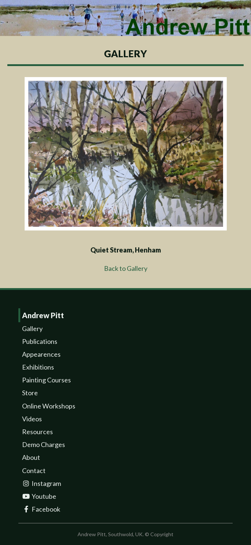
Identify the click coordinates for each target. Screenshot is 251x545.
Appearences (41, 354)
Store (30, 393)
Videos (32, 419)
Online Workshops (48, 406)
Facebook (41, 509)
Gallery (32, 328)
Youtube (39, 496)
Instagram (41, 483)
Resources (37, 432)
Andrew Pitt (43, 315)
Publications (39, 341)
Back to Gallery (125, 268)
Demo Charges (43, 444)
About (31, 457)
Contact (34, 470)
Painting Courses (46, 380)
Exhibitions (38, 367)
